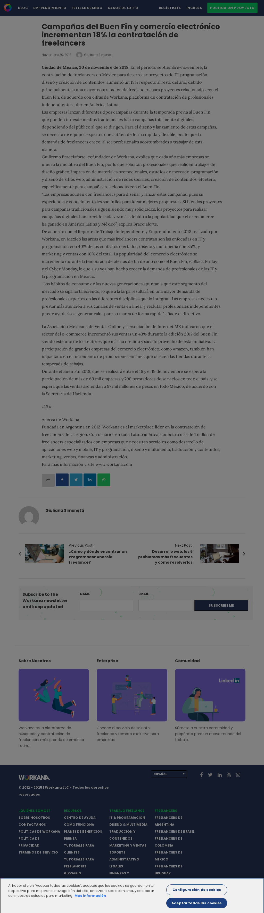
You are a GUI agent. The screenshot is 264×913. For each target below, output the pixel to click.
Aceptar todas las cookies (196, 906)
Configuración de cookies (196, 892)
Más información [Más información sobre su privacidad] (90, 898)
